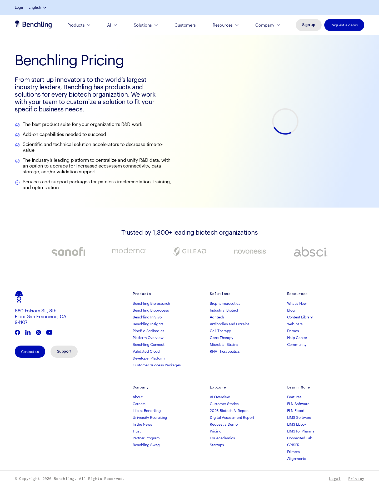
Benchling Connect (148, 345)
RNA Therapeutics (225, 352)
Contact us (30, 352)
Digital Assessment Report (232, 418)
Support (64, 352)
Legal (335, 479)
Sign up (308, 25)
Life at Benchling (147, 411)
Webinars (295, 324)
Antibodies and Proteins (230, 324)
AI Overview (220, 397)
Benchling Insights (148, 324)
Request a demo (344, 25)
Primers (293, 452)
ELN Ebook (296, 411)
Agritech (217, 317)
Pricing (215, 431)
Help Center (297, 338)
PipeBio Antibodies (148, 331)
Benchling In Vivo (147, 317)
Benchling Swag (146, 445)
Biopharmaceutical (225, 304)
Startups (217, 445)
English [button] (351, 7)
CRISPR (293, 445)
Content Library (300, 317)
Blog (291, 310)
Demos (293, 331)
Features (294, 397)
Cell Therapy (220, 331)
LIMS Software (299, 418)
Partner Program (146, 438)
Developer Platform (149, 358)
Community (296, 345)
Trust (137, 431)
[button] (362, 7)
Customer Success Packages (157, 365)
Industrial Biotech (224, 310)
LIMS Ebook (296, 424)
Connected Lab (299, 438)
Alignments (296, 459)
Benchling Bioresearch (151, 304)
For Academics (222, 438)
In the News (142, 424)
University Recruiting (150, 418)
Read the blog (191, 8)
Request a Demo (223, 424)
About (138, 397)
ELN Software (298, 404)
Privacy (356, 479)
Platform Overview (148, 338)
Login (336, 7)
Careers (139, 404)
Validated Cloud (146, 352)
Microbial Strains (224, 345)
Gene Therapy (221, 338)
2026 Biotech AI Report (229, 411)
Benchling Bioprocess (151, 310)
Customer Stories (224, 404)
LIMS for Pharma (301, 431)
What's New (297, 304)
